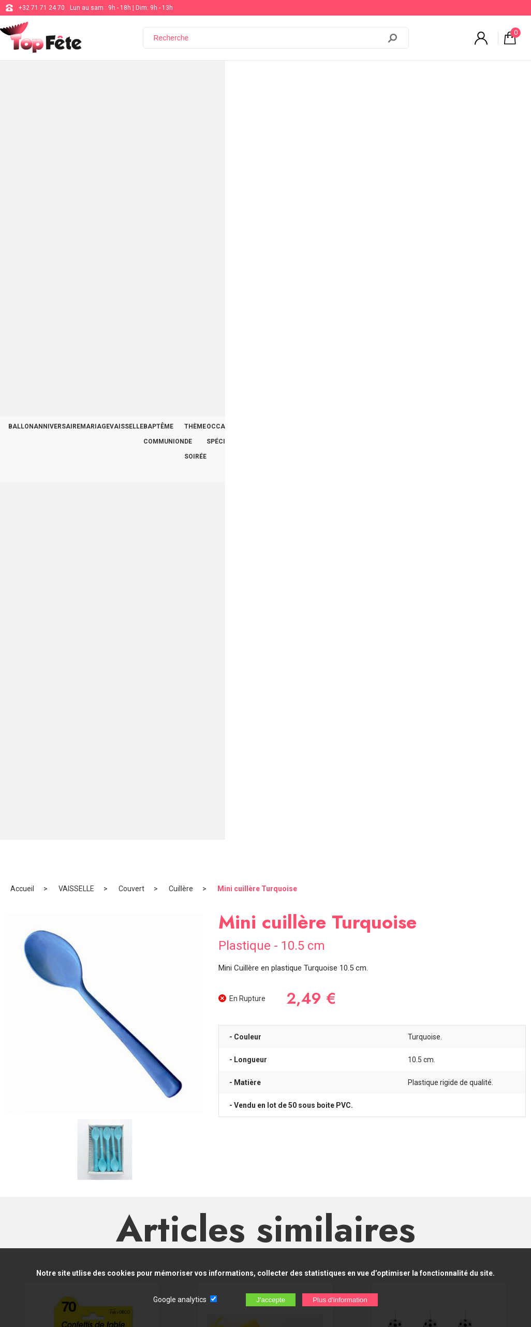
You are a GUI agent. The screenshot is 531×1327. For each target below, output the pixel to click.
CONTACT (503, 78)
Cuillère (181, 111)
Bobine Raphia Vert (265, 652)
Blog (267, 1147)
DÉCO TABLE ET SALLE (444, 78)
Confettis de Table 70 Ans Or (91, 652)
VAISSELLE (156, 78)
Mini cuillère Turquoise (257, 111)
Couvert (131, 111)
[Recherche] (268, 38)
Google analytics (180, 1299)
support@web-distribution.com (304, 1121)
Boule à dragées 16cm (265, 878)
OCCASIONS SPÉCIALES (364, 78)
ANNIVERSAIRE (70, 78)
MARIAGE (116, 78)
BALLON (25, 78)
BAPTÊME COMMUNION (218, 78)
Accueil (22, 111)
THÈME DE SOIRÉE (290, 78)
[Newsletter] (171, 1241)
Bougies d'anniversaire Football (439, 652)
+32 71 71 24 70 (42, 7)
